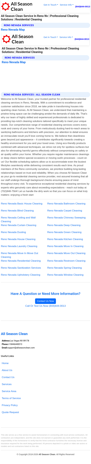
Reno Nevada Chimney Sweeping (66, 217)
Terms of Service (11, 398)
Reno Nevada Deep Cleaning (63, 225)
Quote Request (10, 412)
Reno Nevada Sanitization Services (21, 267)
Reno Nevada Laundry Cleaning (19, 246)
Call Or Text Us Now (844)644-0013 (45, 305)
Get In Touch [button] (50, 5)
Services (7, 384)
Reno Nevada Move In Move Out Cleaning (19, 255)
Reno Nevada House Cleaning (18, 239)
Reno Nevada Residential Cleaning (21, 260)
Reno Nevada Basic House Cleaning (21, 203)
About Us (7, 370)
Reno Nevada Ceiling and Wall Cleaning (18, 219)
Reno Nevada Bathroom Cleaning (66, 203)
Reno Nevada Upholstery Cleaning (20, 274)
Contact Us (8, 377)
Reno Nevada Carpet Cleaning (64, 210)
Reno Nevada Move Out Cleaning (66, 253)
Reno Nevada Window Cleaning (65, 274)
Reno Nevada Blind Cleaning (17, 210)
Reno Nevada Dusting (13, 232)
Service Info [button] (66, 5)
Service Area (9, 391)
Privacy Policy (10, 405)
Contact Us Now (45, 301)
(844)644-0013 (82, 6)
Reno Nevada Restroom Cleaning (66, 260)
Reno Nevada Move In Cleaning (65, 246)
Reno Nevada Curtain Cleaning (18, 225)
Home (5, 363)
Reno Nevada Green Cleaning (64, 232)
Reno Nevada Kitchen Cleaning (65, 239)
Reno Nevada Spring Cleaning (64, 267)
